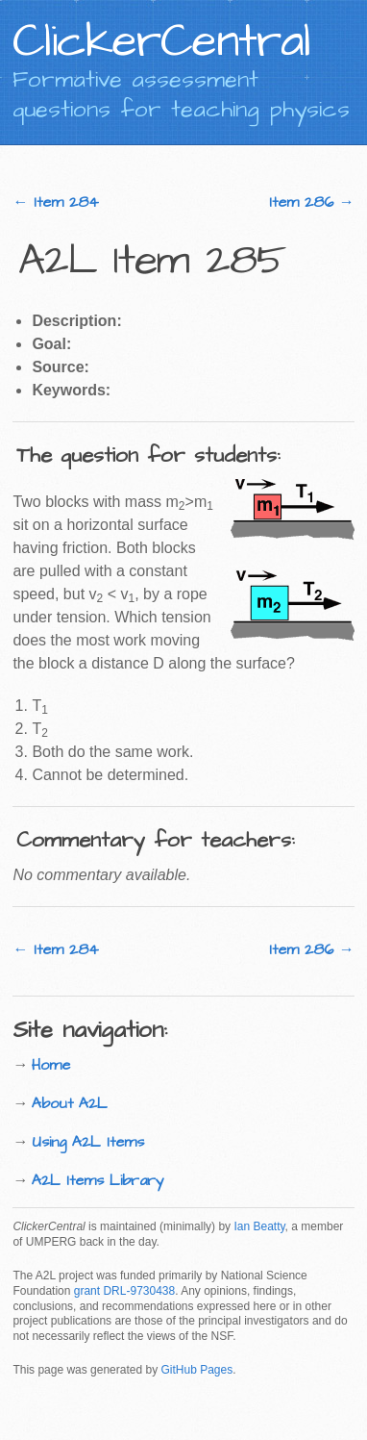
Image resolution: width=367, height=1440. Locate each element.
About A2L (70, 1103)
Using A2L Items (88, 1141)
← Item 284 (55, 202)
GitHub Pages (196, 1370)
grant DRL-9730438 (124, 1291)
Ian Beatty (258, 1226)
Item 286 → (312, 202)
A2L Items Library (98, 1180)
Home (51, 1064)
